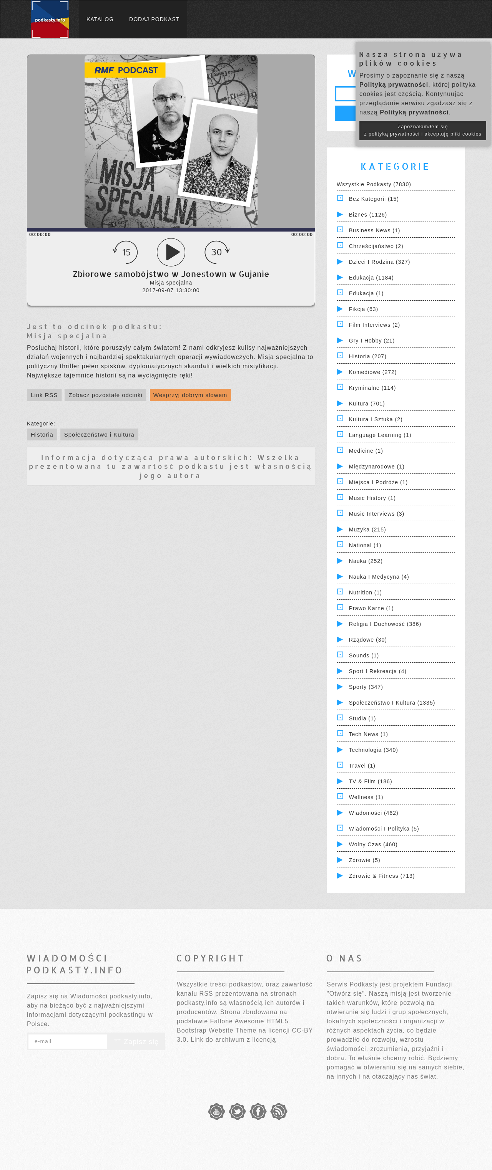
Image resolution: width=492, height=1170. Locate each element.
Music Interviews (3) (376, 514)
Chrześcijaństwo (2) (376, 246)
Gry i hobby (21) (372, 341)
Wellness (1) (366, 797)
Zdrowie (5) (365, 860)
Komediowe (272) (373, 372)
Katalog (100, 19)
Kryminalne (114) (372, 388)
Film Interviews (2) (374, 325)
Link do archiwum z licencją (233, 1039)
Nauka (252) (366, 561)
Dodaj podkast (154, 19)
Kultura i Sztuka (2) (376, 419)
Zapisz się (136, 1042)
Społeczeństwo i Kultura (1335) (392, 703)
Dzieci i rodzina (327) (380, 262)
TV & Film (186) (370, 781)
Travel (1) (362, 766)
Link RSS (44, 395)
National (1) (365, 545)
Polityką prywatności (393, 84)
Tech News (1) (368, 734)
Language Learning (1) (380, 435)
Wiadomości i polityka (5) (384, 829)
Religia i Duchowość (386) (385, 624)
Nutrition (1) (365, 592)
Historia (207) (368, 356)
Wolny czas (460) (373, 844)
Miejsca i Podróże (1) (378, 482)
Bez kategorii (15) (374, 199)
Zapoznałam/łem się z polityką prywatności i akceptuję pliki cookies (423, 130)
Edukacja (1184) (371, 278)
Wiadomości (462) (374, 813)
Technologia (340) (373, 750)
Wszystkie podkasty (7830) (374, 184)
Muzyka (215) (367, 529)
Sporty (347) (366, 687)
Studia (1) (362, 718)
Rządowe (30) (368, 640)
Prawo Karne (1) (371, 608)
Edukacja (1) (366, 293)
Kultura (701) (367, 403)
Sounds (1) (364, 655)
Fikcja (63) (363, 309)
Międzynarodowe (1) (377, 466)
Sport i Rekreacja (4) (378, 671)
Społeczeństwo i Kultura (99, 434)
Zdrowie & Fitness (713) (382, 876)
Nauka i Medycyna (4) (379, 577)
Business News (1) (375, 230)
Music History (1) (372, 498)
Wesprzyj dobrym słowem (190, 395)
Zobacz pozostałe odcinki (105, 395)
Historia (42, 434)
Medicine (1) (366, 451)
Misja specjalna (67, 335)
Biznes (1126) (368, 215)
